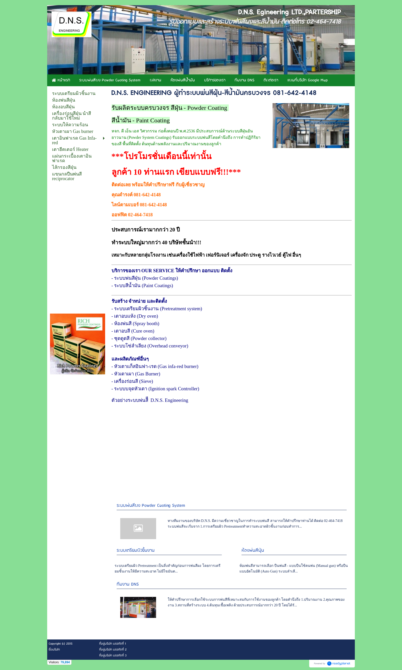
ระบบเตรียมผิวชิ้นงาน (136, 550)
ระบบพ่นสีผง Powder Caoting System (151, 505)
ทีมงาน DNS (128, 584)
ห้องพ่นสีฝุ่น (253, 550)
